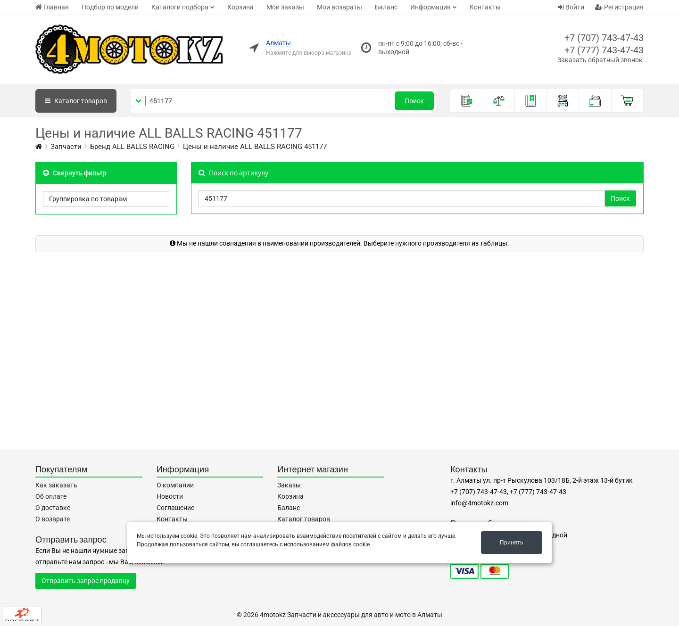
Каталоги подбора (179, 7)
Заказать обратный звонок (600, 60)
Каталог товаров (303, 519)
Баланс (386, 7)
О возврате (52, 519)
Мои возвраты (339, 7)
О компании (175, 485)
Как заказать (56, 485)
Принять (511, 542)
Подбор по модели (110, 7)
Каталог (76, 101)
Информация (430, 7)
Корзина (240, 7)
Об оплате (50, 496)
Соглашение (175, 507)
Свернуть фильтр (75, 173)
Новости (170, 496)
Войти (571, 7)
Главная (52, 7)
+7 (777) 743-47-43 (604, 50)
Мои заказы (285, 7)
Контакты (485, 7)
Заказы (289, 485)
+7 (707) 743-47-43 (604, 37)
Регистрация (619, 7)
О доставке (52, 507)
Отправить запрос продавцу (85, 581)
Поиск (414, 101)
